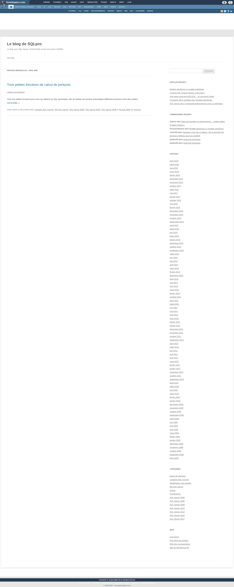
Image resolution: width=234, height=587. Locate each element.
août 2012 (174, 300)
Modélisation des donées (180, 483)
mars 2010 (174, 394)
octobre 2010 (175, 376)
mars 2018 (174, 172)
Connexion (174, 537)
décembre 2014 (176, 243)
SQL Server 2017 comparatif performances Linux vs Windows (196, 104)
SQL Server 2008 (108, 109)
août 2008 (174, 458)
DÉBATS (119, 11)
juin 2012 (174, 308)
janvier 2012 (175, 326)
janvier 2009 (175, 440)
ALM (49, 7)
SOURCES (110, 11)
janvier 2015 (175, 240)
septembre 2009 (177, 415)
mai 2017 (174, 193)
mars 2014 (174, 268)
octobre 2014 (175, 247)
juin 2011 (174, 351)
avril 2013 (174, 286)
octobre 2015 (175, 218)
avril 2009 (174, 429)
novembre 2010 (176, 372)
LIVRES (86, 11)
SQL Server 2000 (76, 109)
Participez (96, 583)
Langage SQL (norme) (44, 109)
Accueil (11, 58)
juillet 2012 (174, 304)
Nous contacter (84, 583)
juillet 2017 (174, 189)
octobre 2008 (175, 451)
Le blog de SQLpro (24, 44)
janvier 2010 (175, 401)
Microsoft (57, 7)
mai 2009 (174, 426)
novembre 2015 (176, 215)
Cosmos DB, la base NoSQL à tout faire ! (187, 93)
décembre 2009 (176, 404)
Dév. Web (72, 7)
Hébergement (107, 583)
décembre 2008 (176, 444)
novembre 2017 (176, 182)
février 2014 (175, 272)
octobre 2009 (175, 411)
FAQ (79, 11)
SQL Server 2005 (92, 109)
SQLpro (137, 109)
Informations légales (122, 583)
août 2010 (174, 383)
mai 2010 (174, 390)
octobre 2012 (175, 297)
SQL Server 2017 (177, 519)
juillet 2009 (174, 419)
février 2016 (175, 207)
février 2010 (175, 397)
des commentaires (180, 544)
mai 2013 (174, 283)
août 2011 (174, 343)
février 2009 (175, 437)
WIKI (125, 11)
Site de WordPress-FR (179, 548)
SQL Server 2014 (177, 512)
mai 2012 (174, 311)
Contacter (102, 580)
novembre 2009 (176, 408)
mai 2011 (174, 354)
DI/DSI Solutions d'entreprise (24, 7)
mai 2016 (174, 204)
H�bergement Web (148, 583)
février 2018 (175, 175)
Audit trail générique (192, 139)
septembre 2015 (177, 222)
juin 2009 (174, 422)
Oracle (172, 490)
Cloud (39, 7)
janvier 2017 (175, 197)
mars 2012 (174, 318)
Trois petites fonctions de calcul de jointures (39, 85)
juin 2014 (174, 257)
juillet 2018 (174, 164)
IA (44, 7)
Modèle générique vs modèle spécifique (187, 89)
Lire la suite (13, 102)
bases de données (177, 476)
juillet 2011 (174, 347)
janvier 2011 (175, 369)
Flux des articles (179, 540)
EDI (79, 7)
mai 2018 (174, 168)
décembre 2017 (176, 179)
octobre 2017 (175, 186)
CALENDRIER (140, 11)
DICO (131, 11)
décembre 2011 (176, 329)
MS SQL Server (61, 109)
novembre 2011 (176, 333)
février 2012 (175, 322)
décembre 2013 (176, 275)
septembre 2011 (177, 340)
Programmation (89, 7)
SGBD (99, 7)
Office (106, 7)
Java (64, 7)
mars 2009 (174, 433)
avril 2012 (174, 315)
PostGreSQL (175, 494)
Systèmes (122, 7)
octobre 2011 (175, 336)
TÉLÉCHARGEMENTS (98, 11)
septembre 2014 (177, 250)
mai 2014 (174, 261)
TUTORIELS (72, 11)
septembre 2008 (177, 454)
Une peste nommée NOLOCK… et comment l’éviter (192, 96)
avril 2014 (174, 265)
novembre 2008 (176, 447)
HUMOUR (150, 11)
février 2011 (175, 365)
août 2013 (174, 279)
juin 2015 (174, 232)
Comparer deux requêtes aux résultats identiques (191, 100)
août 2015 (174, 225)
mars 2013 (174, 290)
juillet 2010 (174, 386)
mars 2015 (174, 236)
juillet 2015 (174, 229)
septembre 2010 (177, 379)
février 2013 (175, 293)
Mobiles (113, 7)
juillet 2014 (174, 254)
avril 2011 (174, 358)
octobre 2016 (175, 200)
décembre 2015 (176, 211)
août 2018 (174, 161)
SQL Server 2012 (177, 508)
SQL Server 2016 (177, 515)
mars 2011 (174, 361)
